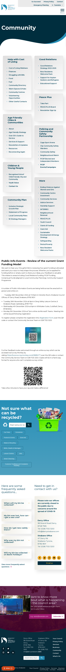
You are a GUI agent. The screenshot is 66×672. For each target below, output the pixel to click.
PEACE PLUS (45, 219)
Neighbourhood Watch (49, 155)
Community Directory (17, 85)
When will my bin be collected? (17, 504)
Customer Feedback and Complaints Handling (16, 464)
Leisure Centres (9, 453)
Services (56, 644)
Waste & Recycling (10, 443)
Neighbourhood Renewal (46, 214)
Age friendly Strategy (17, 132)
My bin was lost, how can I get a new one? (17, 516)
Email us (49, 563)
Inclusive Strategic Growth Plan (16, 207)
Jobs (20, 453)
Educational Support (48, 83)
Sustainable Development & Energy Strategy (49, 235)
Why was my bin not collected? (17, 541)
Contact (60, 1)
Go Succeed (36, 1)
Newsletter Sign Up (48, 110)
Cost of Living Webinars (18, 68)
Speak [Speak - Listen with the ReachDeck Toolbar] (8, 668)
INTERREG (44, 209)
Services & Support (16, 142)
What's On (56, 656)
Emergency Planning (41, 5)
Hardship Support (47, 206)
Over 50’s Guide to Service (16, 137)
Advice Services (46, 202)
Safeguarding (45, 241)
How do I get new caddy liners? (17, 529)
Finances (12, 72)
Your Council (57, 638)
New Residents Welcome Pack (46, 73)
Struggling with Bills (17, 75)
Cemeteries (19, 432)
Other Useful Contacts (18, 101)
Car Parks (7, 432)
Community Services (48, 199)
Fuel (10, 82)
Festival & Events (9, 437)
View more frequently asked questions (13, 566)
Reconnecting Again (17, 152)
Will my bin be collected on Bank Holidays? (17, 554)
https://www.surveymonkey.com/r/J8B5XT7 (23, 355)
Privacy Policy (49, 1)
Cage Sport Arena (47, 142)
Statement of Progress (18, 212)
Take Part (44, 103)
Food (11, 78)
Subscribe (58, 616)
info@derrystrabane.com (48, 531)
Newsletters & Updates (18, 145)
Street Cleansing (9, 459)
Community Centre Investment (47, 194)
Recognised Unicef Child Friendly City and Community (17, 176)
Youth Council (45, 222)
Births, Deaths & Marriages (12, 448)
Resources (13, 148)
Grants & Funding (47, 226)
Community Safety (47, 152)
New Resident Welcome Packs (46, 249)
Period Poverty (46, 244)
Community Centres (17, 92)
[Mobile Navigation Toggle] (62, 11)
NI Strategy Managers (17, 219)
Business (56, 647)
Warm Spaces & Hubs (18, 89)
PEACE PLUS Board (48, 107)
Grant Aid (44, 229)
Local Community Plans (18, 216)
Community (57, 650)
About (11, 129)
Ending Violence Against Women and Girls (50, 188)
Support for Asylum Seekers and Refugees (49, 79)
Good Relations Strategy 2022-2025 (48, 67)
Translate (57, 5)
